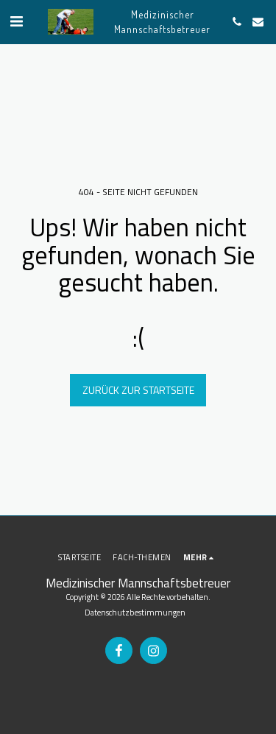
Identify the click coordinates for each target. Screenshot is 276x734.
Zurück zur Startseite (138, 390)
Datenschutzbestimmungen (135, 612)
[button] (16, 21)
